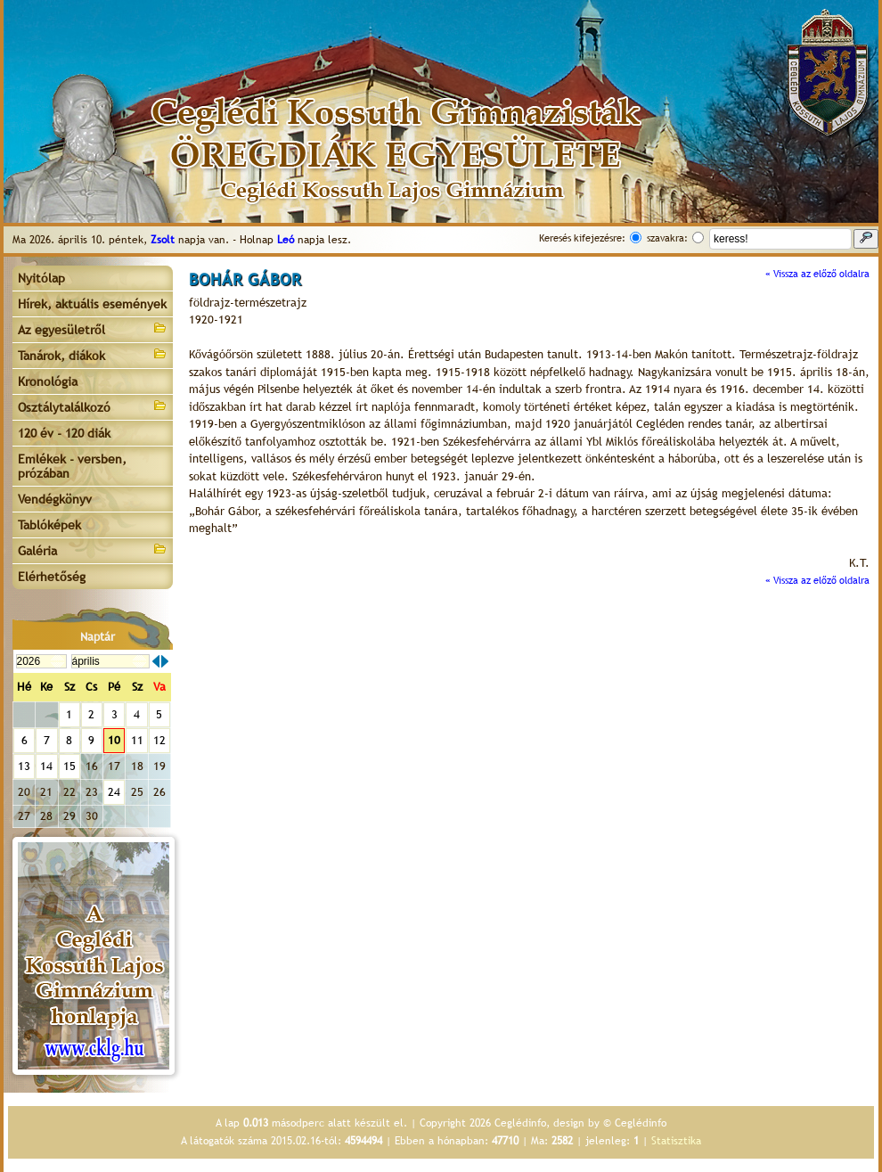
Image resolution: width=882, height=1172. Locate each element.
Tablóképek (49, 525)
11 (137, 740)
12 (159, 740)
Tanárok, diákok (92, 354)
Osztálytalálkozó (92, 405)
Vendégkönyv (55, 499)
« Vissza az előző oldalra (817, 273)
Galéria (92, 549)
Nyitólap (41, 278)
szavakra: (667, 238)
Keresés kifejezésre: (582, 238)
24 (114, 792)
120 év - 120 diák (64, 433)
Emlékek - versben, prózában (72, 466)
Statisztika (676, 1141)
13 (24, 766)
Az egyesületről (92, 328)
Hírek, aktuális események (92, 304)
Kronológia (48, 381)
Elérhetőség (52, 577)
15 (69, 766)
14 (46, 766)
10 (114, 740)
